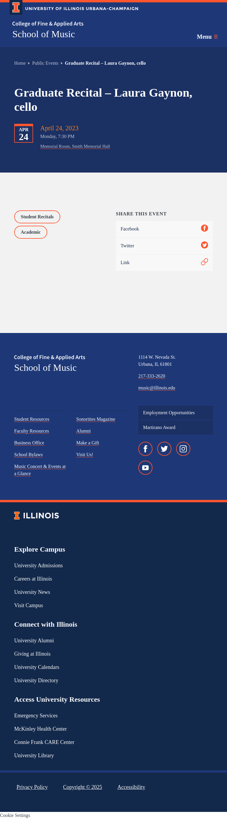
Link (164, 262)
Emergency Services (36, 716)
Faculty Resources (31, 430)
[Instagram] (183, 449)
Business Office (29, 442)
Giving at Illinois (32, 654)
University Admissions (38, 565)
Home (20, 63)
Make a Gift (87, 442)
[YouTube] (145, 468)
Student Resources (31, 419)
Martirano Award (159, 427)
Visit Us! (84, 454)
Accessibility (131, 787)
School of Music (43, 34)
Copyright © (82, 787)
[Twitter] (164, 449)
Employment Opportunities (169, 412)
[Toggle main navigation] (207, 36)
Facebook (164, 229)
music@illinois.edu (156, 387)
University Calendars (36, 667)
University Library (34, 755)
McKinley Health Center (40, 729)
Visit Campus (28, 605)
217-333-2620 (151, 375)
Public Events (45, 63)
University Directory (36, 680)
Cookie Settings (15, 815)
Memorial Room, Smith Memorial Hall (75, 146)
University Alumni (34, 641)
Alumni (83, 430)
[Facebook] (145, 449)
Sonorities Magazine (95, 419)
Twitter (164, 246)
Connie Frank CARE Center (44, 742)
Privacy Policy (32, 787)
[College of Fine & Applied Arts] (71, 24)
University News (32, 592)
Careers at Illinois (33, 579)
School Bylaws (28, 454)
